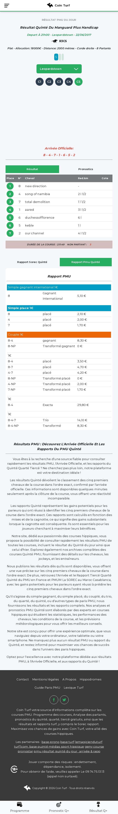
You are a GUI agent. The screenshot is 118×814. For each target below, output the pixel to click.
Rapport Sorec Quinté (32, 262)
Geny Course (94, 746)
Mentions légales (45, 679)
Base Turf (67, 742)
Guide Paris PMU (47, 687)
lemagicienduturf (88, 742)
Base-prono (51, 742)
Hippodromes (90, 679)
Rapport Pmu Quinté (85, 262)
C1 (39, 81)
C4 (69, 81)
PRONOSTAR (25, 751)
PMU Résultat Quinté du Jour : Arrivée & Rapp (67, 751)
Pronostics (85, 169)
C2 (49, 81)
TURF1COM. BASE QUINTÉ (31, 746)
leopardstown (59, 69)
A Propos (69, 679)
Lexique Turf (73, 687)
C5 (78, 81)
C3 (59, 81)
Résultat (32, 169)
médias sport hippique (66, 746)
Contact (23, 679)
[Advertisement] (62, 111)
